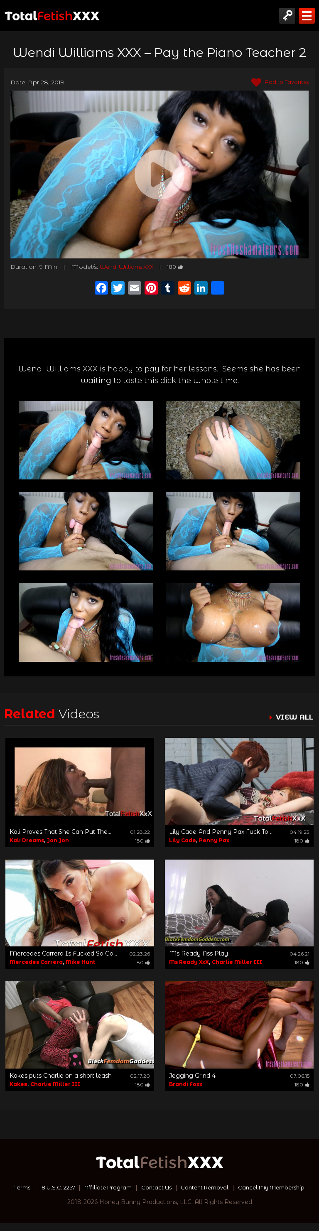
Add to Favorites (277, 82)
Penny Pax (214, 840)
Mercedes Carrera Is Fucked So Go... (63, 953)
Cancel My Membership (159, 1195)
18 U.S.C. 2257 (90, 1187)
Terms (51, 1187)
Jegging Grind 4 (192, 1075)
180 (182, 266)
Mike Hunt (80, 962)
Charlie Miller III (237, 962)
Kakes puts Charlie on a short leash (61, 1075)
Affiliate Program (144, 1187)
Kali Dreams (27, 840)
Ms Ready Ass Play (198, 953)
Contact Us (195, 1187)
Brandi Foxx (185, 1084)
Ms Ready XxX (189, 962)
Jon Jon (58, 840)
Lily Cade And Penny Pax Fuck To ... (221, 831)
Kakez (18, 1084)
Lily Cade (182, 840)
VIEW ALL (293, 717)
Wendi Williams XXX (130, 266)
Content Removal (247, 1187)
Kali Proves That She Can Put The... (60, 831)
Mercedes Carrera (36, 962)
